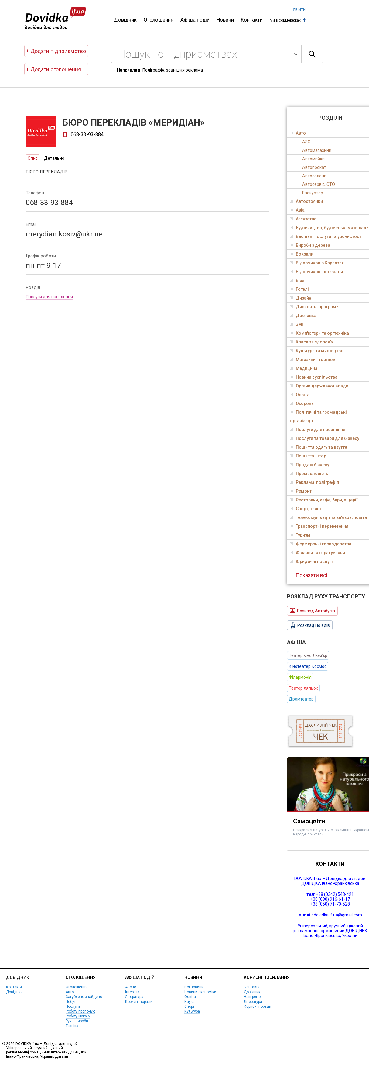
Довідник (125, 20)
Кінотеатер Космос (307, 666)
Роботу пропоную (80, 1011)
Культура (192, 1011)
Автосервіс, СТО (318, 184)
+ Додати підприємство (56, 51)
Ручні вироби (77, 1021)
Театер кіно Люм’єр (308, 655)
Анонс (130, 987)
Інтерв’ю (132, 992)
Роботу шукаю (78, 1016)
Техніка (72, 1026)
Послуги (73, 1006)
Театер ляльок (303, 688)
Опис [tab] (33, 158)
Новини (225, 20)
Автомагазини (316, 150)
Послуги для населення (49, 296)
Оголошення (158, 20)
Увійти (299, 9)
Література (134, 997)
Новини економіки (200, 992)
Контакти (252, 20)
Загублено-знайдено (84, 997)
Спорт (189, 1006)
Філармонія (300, 677)
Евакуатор (312, 192)
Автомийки (313, 158)
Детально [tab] (54, 158)
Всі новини (193, 987)
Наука (189, 1001)
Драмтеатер (301, 699)
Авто (70, 992)
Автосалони (314, 175)
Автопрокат (314, 167)
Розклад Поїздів (310, 625)
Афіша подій (195, 20)
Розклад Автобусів (312, 610)
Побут (71, 1001)
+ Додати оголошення (53, 69)
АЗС (306, 141)
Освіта (190, 997)
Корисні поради (138, 1001)
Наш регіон (253, 997)
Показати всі (311, 575)
